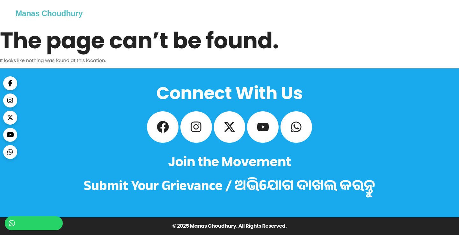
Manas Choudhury (49, 13)
